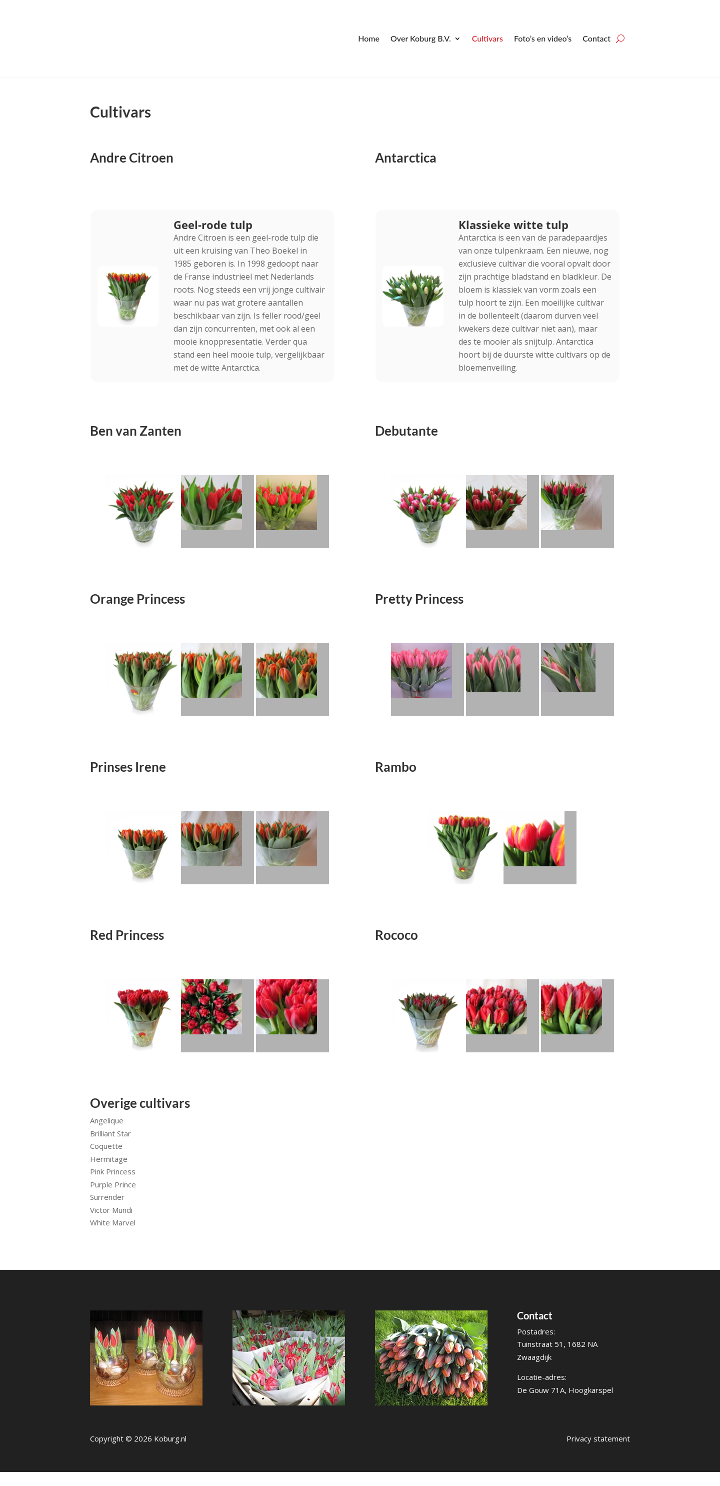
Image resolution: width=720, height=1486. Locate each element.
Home (369, 38)
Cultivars (487, 38)
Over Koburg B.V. (420, 38)
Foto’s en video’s (543, 38)
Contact (596, 38)
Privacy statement (598, 1452)
